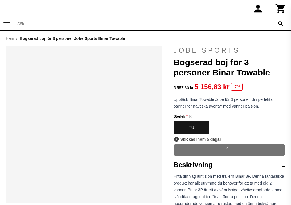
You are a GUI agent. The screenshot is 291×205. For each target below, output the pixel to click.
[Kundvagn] (280, 8)
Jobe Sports (207, 50)
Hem (10, 38)
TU (191, 127)
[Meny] (7, 24)
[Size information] (191, 116)
